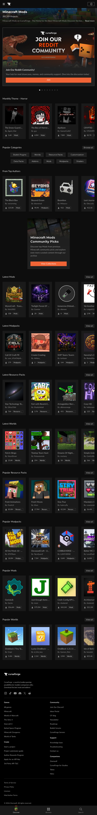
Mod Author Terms (11, 795)
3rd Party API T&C (11, 764)
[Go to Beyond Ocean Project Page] (40, 194)
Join (48, 80)
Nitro (52, 774)
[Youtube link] (15, 693)
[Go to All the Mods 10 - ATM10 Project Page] (14, 544)
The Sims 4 (8, 720)
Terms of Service (10, 783)
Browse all (88, 147)
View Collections (48, 264)
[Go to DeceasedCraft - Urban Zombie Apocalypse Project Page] (40, 544)
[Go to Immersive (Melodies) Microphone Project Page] (66, 299)
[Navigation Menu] (4, 4)
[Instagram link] (5, 693)
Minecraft (8, 711)
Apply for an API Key (12, 759)
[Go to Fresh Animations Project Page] (14, 495)
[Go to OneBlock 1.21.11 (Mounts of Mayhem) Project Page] (66, 642)
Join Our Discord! (57, 707)
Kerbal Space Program (12, 728)
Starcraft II (8, 724)
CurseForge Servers (57, 732)
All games (7, 707)
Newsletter (54, 720)
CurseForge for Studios (59, 765)
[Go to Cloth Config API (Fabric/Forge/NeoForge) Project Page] (66, 593)
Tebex (52, 770)
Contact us (54, 751)
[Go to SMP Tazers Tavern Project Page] (66, 348)
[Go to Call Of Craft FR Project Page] (14, 348)
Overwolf (53, 761)
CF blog (53, 716)
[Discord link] (19, 693)
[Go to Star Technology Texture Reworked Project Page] (14, 397)
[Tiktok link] (10, 693)
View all (89, 277)
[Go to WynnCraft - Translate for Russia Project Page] (14, 299)
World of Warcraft (11, 716)
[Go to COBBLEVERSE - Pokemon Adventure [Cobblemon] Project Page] (66, 544)
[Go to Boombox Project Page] (66, 194)
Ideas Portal (54, 711)
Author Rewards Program (14, 755)
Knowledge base (56, 743)
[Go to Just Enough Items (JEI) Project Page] (40, 593)
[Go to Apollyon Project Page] (66, 121)
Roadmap (53, 724)
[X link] (24, 693)
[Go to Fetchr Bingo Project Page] (14, 446)
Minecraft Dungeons (12, 732)
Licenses (7, 791)
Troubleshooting (56, 747)
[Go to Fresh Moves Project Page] (40, 495)
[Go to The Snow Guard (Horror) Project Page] (14, 121)
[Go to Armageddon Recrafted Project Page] (66, 397)
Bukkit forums (55, 728)
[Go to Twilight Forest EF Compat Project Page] (40, 299)
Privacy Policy (9, 787)
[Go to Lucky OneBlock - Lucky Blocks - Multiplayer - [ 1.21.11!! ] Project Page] (40, 642)
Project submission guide (13, 751)
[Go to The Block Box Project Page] (14, 194)
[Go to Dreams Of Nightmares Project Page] (66, 446)
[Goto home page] (9, 4)
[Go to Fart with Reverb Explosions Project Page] (40, 397)
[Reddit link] (29, 693)
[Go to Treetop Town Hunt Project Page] (40, 446)
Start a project (9, 747)
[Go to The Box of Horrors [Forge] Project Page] (40, 121)
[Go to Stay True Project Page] (66, 495)
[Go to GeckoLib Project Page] (14, 593)
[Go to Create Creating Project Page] (40, 348)
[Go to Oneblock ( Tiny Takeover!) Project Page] (14, 642)
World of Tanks (10, 737)
